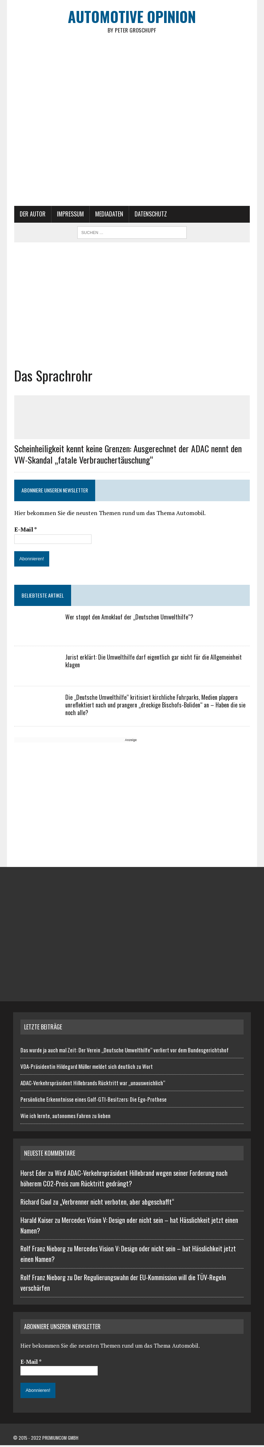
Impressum (69, 216)
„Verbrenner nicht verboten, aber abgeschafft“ (117, 1204)
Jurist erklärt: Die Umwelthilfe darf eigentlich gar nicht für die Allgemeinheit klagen (152, 663)
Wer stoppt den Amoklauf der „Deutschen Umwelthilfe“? (128, 619)
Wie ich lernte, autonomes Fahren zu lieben (65, 1117)
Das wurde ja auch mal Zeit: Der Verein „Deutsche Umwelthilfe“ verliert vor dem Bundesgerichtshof (124, 1052)
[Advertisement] (132, 306)
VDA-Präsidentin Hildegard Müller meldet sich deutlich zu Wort (86, 1068)
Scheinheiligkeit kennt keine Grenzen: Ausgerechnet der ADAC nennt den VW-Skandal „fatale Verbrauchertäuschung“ (127, 456)
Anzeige (130, 742)
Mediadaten (108, 216)
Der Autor (31, 216)
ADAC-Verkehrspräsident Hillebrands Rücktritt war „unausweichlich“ (92, 1085)
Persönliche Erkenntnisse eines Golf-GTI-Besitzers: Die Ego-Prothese (93, 1101)
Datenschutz (149, 216)
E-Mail (24, 531)
